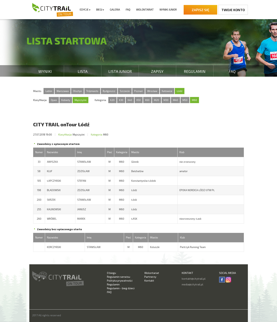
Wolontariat (145, 9)
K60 (147, 100)
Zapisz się (200, 10)
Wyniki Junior (168, 9)
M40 (175, 100)
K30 (121, 100)
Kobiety (65, 100)
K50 (138, 100)
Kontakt (149, 280)
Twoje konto (233, 10)
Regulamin (194, 71)
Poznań (138, 91)
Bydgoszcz (109, 91)
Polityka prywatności (119, 280)
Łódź (179, 91)
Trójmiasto (92, 91)
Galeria (115, 9)
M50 (184, 100)
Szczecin (125, 91)
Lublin (48, 91)
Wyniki (45, 71)
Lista (83, 71)
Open (54, 100)
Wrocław (152, 91)
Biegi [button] (100, 9)
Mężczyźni (80, 100)
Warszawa (63, 91)
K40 (130, 100)
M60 (194, 100)
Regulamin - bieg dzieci (121, 288)
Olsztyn (77, 91)
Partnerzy (150, 276)
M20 (156, 100)
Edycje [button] (85, 9)
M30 (166, 100)
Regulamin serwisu (118, 276)
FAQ (128, 9)
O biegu (111, 272)
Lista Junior (120, 71)
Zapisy (157, 71)
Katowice (167, 91)
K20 (112, 100)
